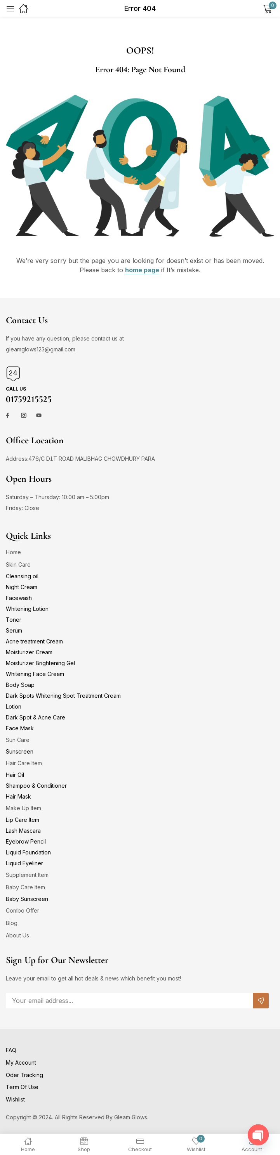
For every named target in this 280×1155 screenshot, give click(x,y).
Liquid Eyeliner (24, 863)
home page (142, 270)
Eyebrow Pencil (26, 841)
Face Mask (20, 728)
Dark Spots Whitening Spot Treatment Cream (63, 695)
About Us (17, 935)
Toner (13, 619)
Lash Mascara (23, 830)
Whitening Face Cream (35, 674)
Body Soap (20, 684)
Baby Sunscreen (27, 899)
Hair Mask (18, 796)
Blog (11, 923)
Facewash (19, 598)
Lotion (13, 706)
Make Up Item (23, 808)
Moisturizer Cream (29, 652)
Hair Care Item (24, 763)
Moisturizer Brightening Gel (40, 663)
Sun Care (18, 740)
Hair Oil (15, 774)
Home (13, 552)
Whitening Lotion (27, 608)
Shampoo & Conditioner (36, 785)
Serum (14, 630)
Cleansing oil (22, 576)
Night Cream (21, 587)
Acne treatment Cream (34, 641)
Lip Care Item (22, 819)
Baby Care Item (25, 887)
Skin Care (18, 564)
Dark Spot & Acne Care (35, 717)
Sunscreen (19, 751)
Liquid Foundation (28, 852)
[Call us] (13, 374)
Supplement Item (27, 874)
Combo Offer (22, 910)
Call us (16, 389)
